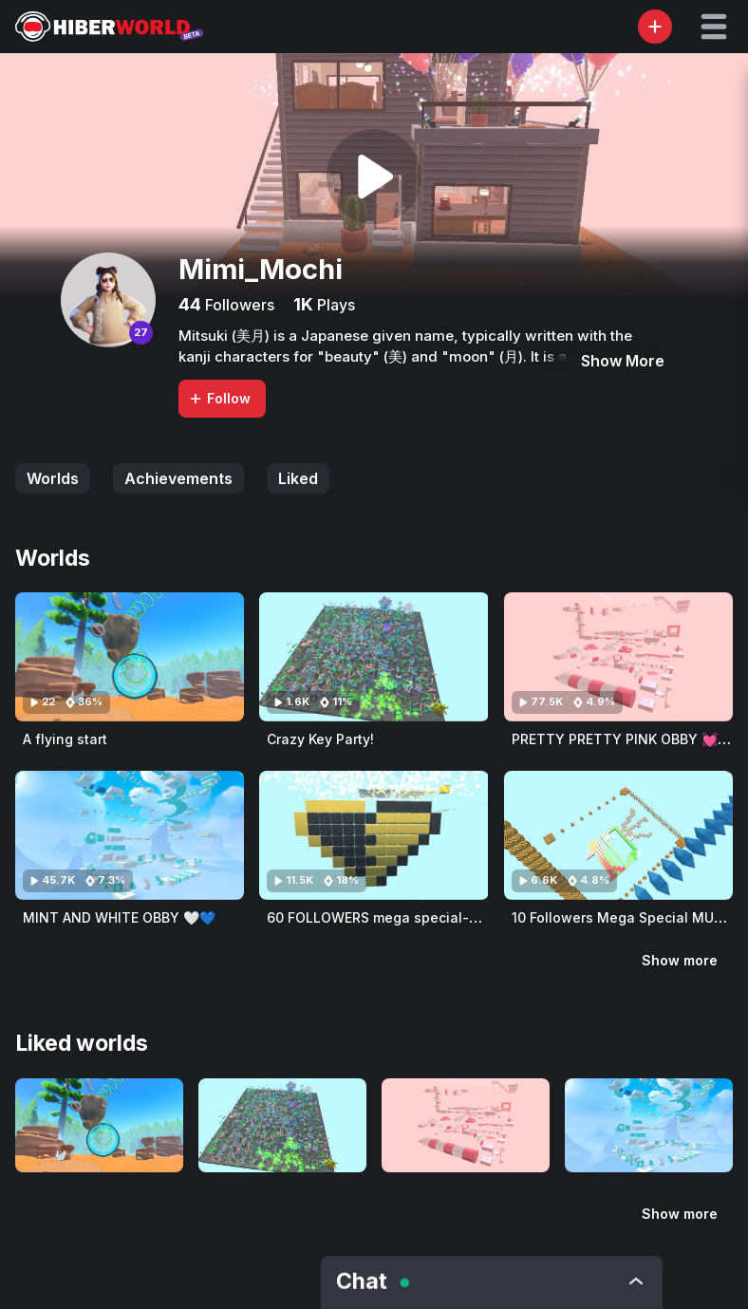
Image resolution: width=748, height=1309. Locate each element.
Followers (237, 304)
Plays (334, 304)
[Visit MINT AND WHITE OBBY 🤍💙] (129, 835)
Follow (219, 398)
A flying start (65, 739)
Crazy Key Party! (320, 739)
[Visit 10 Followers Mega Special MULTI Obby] (618, 835)
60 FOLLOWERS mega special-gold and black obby (436, 917)
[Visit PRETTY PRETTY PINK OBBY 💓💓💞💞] (618, 656)
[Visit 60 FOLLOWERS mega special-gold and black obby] (373, 835)
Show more (680, 960)
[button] (714, 27)
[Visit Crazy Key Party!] (373, 656)
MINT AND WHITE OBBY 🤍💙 (119, 917)
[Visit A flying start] (129, 656)
